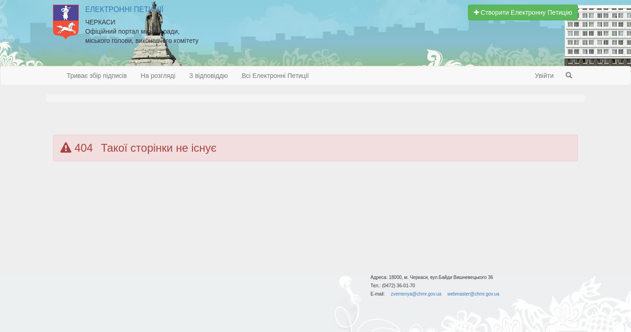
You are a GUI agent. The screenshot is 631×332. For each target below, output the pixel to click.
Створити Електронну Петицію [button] (523, 12)
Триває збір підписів (97, 75)
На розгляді (157, 75)
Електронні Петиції (124, 9)
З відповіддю (208, 75)
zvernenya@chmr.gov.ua (416, 293)
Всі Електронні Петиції (275, 75)
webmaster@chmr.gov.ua (473, 293)
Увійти (544, 75)
